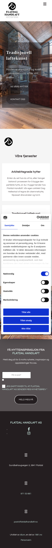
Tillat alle (26, 312)
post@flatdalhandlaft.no (26, 522)
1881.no (38, 535)
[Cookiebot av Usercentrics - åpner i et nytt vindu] (37, 217)
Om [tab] (42, 225)
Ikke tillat (25, 328)
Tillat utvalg (26, 320)
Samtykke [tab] (9, 225)
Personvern (26, 540)
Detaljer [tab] (26, 225)
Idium (22, 535)
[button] (19, 86)
